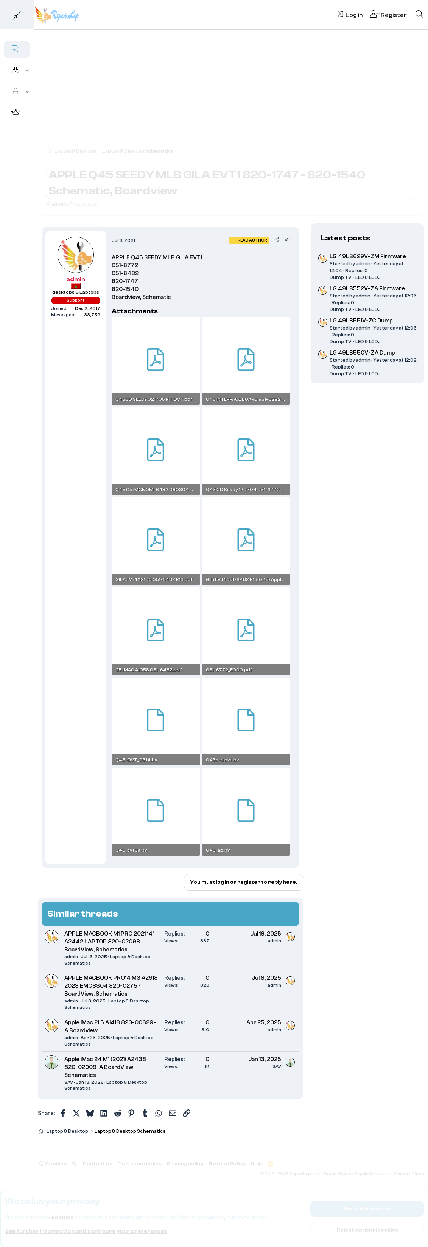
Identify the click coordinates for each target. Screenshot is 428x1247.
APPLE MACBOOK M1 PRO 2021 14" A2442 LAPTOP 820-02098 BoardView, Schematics (109, 942)
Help (256, 1163)
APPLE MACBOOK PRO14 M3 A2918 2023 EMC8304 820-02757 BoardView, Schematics (111, 986)
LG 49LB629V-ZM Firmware (368, 256)
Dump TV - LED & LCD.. (355, 277)
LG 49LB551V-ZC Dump (361, 321)
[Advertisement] (231, 94)
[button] (27, 70)
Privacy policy (185, 1163)
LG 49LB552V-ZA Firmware (367, 288)
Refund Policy (227, 1163)
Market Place (408, 1173)
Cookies (53, 1163)
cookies (62, 1217)
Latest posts (345, 238)
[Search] (419, 15)
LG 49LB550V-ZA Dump (362, 353)
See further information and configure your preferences (86, 1231)
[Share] (277, 239)
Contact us (97, 1163)
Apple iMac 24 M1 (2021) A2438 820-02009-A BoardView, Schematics (105, 1067)
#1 (287, 239)
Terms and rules (140, 1163)
